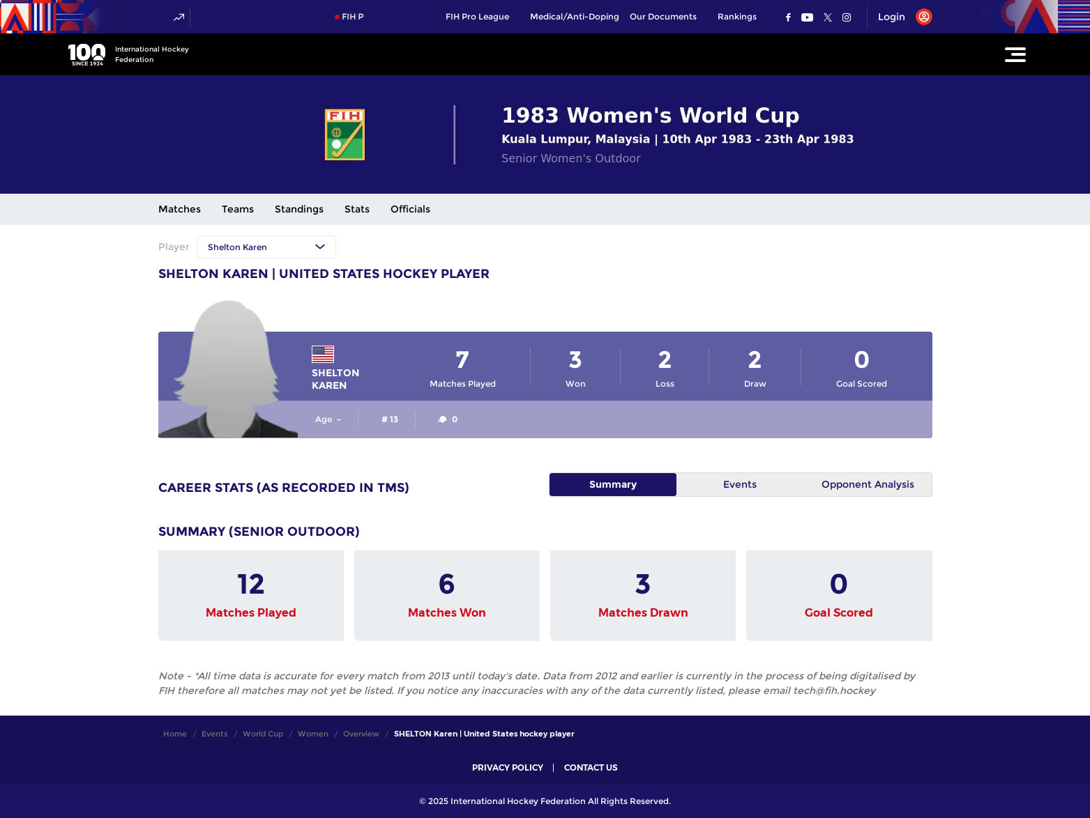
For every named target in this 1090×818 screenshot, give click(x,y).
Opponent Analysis (868, 484)
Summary (613, 484)
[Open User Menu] (900, 16)
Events (740, 484)
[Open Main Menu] (1015, 54)
